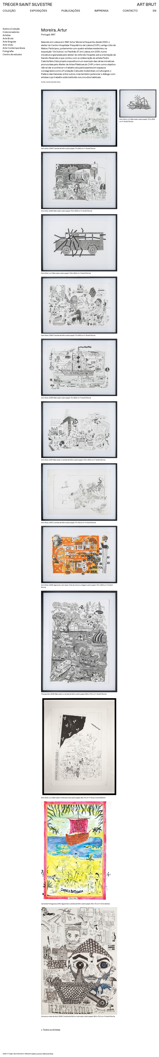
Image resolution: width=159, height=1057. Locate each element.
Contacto (130, 10)
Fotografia (8, 51)
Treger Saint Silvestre (27, 4)
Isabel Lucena (36, 1054)
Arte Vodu (8, 45)
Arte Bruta (8, 38)
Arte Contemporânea (14, 48)
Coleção (9, 10)
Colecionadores (11, 32)
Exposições (38, 10)
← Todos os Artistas (50, 1030)
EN (154, 10)
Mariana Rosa (48, 1054)
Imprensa (101, 10)
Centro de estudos (12, 54)
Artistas (7, 35)
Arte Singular (9, 41)
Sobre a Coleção (11, 29)
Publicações (70, 10)
